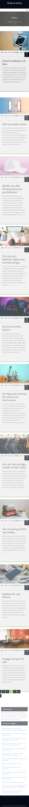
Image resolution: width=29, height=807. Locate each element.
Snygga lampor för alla (13, 671)
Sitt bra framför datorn (11, 339)
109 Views (23, 396)
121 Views (23, 531)
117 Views (23, 466)
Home (13, 22)
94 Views (23, 56)
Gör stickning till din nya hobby (14, 541)
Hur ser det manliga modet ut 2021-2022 (14, 476)
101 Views (23, 258)
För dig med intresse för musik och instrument (14, 408)
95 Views (23, 188)
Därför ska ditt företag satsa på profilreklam (12, 200)
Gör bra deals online (14, 135)
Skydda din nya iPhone (11, 606)
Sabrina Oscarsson (8, 56)
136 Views (23, 661)
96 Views (23, 126)
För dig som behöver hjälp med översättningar (13, 270)
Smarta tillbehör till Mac (14, 66)
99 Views (23, 329)
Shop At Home (14, 3)
